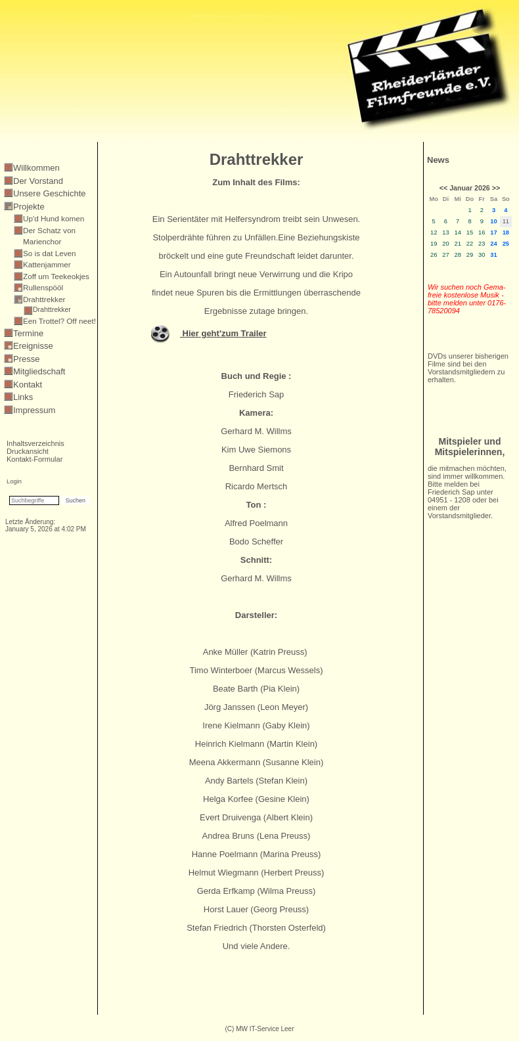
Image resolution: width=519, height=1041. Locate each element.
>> (496, 188)
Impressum (34, 410)
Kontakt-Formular (34, 459)
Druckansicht (28, 451)
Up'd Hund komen (53, 218)
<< (443, 188)
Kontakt (27, 384)
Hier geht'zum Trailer (223, 333)
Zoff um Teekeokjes (56, 276)
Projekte (29, 206)
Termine (28, 333)
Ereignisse (33, 346)
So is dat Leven (49, 253)
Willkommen (36, 168)
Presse (26, 359)
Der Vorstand (38, 181)
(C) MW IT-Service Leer (259, 1028)
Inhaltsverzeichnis (35, 443)
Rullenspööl (43, 287)
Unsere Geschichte (49, 193)
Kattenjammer (47, 264)
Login (14, 481)
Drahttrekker (52, 309)
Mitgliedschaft (39, 371)
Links (23, 397)
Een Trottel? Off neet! (59, 321)
